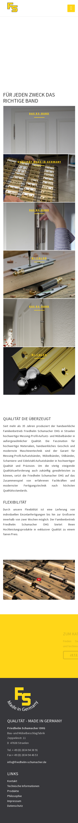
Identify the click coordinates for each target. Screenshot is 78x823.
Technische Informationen (23, 786)
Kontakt (12, 781)
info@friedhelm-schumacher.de (26, 762)
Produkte (13, 791)
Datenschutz (15, 806)
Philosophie (14, 796)
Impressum (14, 801)
